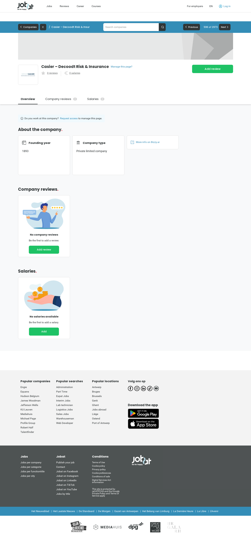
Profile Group (27, 423)
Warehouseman (65, 418)
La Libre (201, 511)
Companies (28, 27)
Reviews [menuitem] (64, 6)
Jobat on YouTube (66, 489)
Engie (23, 387)
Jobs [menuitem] (49, 6)
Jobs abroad (99, 409)
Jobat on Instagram (67, 475)
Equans (24, 391)
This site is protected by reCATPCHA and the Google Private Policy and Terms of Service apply (105, 492)
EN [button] (211, 6)
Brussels (97, 396)
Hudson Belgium (29, 396)
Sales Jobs (62, 414)
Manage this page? (121, 66)
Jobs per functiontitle (32, 471)
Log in (225, 6)
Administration (64, 387)
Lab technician (64, 405)
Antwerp (96, 387)
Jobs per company (30, 462)
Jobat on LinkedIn (66, 480)
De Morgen (104, 511)
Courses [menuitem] (96, 6)
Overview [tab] (28, 99)
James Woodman (30, 400)
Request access (69, 118)
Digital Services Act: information (101, 481)
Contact (60, 466)
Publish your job (65, 462)
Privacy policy (99, 469)
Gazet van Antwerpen (126, 511)
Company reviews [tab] (61, 99)
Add (44, 331)
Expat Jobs (62, 396)
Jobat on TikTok (65, 484)
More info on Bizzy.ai (145, 142)
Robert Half (26, 427)
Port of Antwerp (101, 423)
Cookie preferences (101, 473)
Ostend (96, 418)
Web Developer (64, 423)
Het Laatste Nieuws (64, 511)
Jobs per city (27, 475)
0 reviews (52, 73)
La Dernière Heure (183, 511)
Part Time (61, 391)
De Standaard (86, 511)
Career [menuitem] (80, 6)
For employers (195, 6)
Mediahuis (26, 414)
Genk (95, 400)
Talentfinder (27, 432)
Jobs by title (63, 493)
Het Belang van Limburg (155, 511)
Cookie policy (98, 466)
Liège (95, 414)
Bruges (96, 391)
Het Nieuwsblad (40, 511)
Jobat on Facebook (67, 471)
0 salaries (74, 73)
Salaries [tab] (95, 99)
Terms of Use (98, 462)
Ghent (95, 405)
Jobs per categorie (30, 466)
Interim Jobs (63, 400)
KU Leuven (26, 409)
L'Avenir (214, 511)
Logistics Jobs (64, 409)
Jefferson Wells (29, 405)
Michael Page (28, 418)
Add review (213, 69)
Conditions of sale (101, 476)
